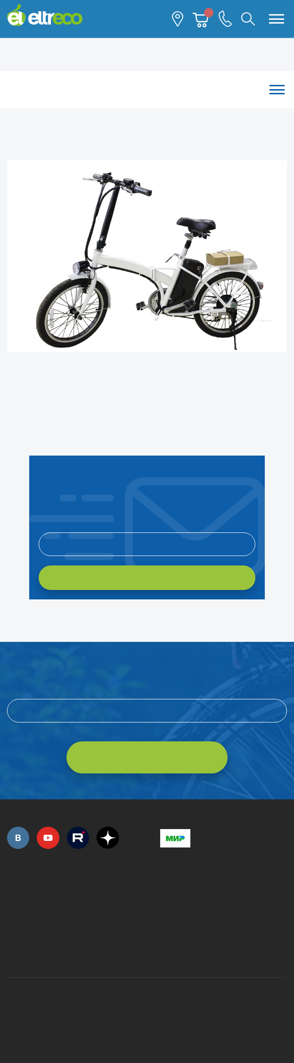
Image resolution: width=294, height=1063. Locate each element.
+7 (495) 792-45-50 (12, 900)
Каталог (147, 89)
